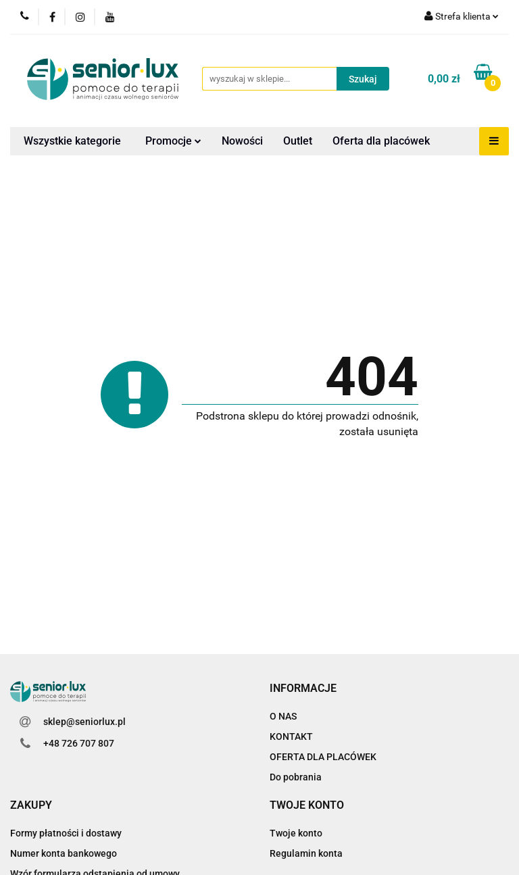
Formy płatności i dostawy (66, 833)
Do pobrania (296, 777)
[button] (303, 689)
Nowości (242, 140)
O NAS (283, 716)
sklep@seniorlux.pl (84, 721)
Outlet (297, 140)
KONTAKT (291, 736)
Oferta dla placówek (381, 140)
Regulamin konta (306, 853)
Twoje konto (296, 833)
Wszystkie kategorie (72, 140)
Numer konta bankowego (63, 853)
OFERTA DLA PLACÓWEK (323, 756)
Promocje (173, 140)
